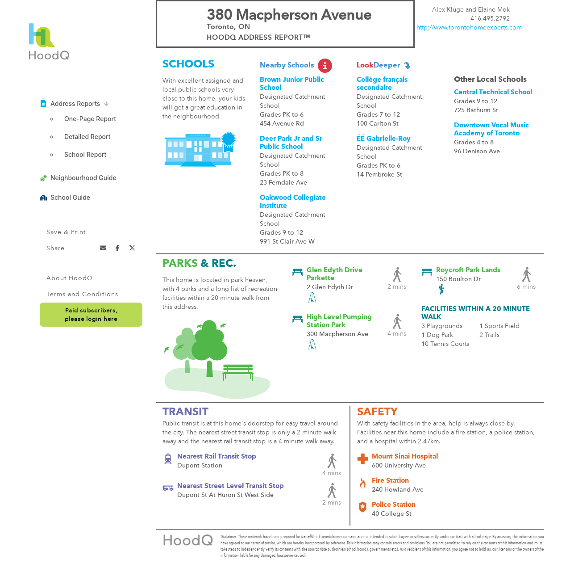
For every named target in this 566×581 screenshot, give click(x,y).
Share (55, 248)
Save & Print (66, 232)
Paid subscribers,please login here (91, 315)
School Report (85, 154)
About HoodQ (69, 278)
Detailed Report (87, 136)
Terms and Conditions (82, 294)
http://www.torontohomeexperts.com (469, 28)
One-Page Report (90, 118)
